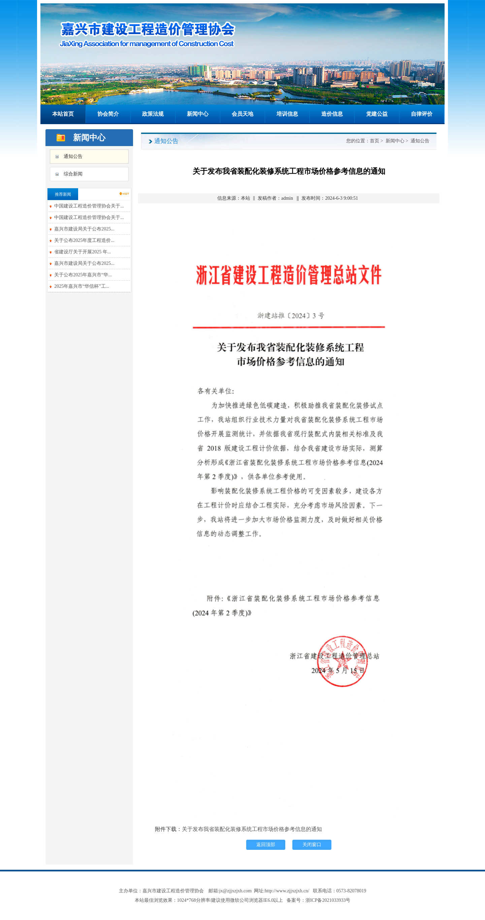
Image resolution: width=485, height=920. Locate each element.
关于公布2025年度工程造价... (84, 240)
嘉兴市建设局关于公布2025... (84, 228)
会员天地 (242, 114)
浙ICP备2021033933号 (328, 900)
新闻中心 (197, 114)
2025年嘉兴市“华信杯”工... (81, 286)
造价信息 (332, 114)
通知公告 (73, 156)
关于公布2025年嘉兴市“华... (83, 274)
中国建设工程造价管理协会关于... (89, 205)
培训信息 (287, 114)
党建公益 (377, 114)
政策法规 (153, 114)
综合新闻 (73, 173)
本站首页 (63, 114)
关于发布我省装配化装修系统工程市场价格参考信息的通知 (252, 829)
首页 (374, 140)
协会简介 (108, 114)
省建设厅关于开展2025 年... (82, 251)
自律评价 (421, 114)
